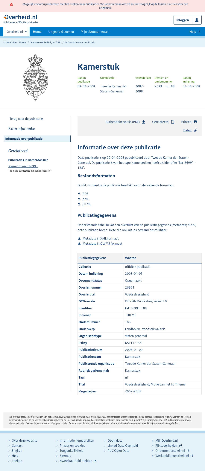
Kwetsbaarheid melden (76, 461)
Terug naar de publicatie (26, 119)
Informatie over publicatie (23, 139)
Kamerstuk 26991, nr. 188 (45, 42)
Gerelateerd (163, 122)
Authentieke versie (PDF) (126, 122)
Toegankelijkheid (71, 451)
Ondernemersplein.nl (170, 451)
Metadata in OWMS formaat (102, 243)
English (17, 451)
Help (15, 456)
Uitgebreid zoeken (61, 32)
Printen (189, 122)
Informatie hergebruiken (77, 440)
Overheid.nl (15, 32)
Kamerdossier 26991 (23, 166)
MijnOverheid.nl (166, 440)
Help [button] (193, 32)
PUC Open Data (118, 451)
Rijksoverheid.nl (166, 445)
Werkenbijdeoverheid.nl (172, 456)
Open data (115, 440)
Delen (190, 130)
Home (37, 32)
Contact (17, 445)
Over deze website (24, 440)
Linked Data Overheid (123, 445)
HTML (87, 203)
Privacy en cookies (72, 445)
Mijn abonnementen (95, 32)
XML (86, 198)
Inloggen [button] (182, 20)
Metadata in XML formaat (101, 238)
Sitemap (65, 456)
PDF (85, 193)
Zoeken (17, 461)
